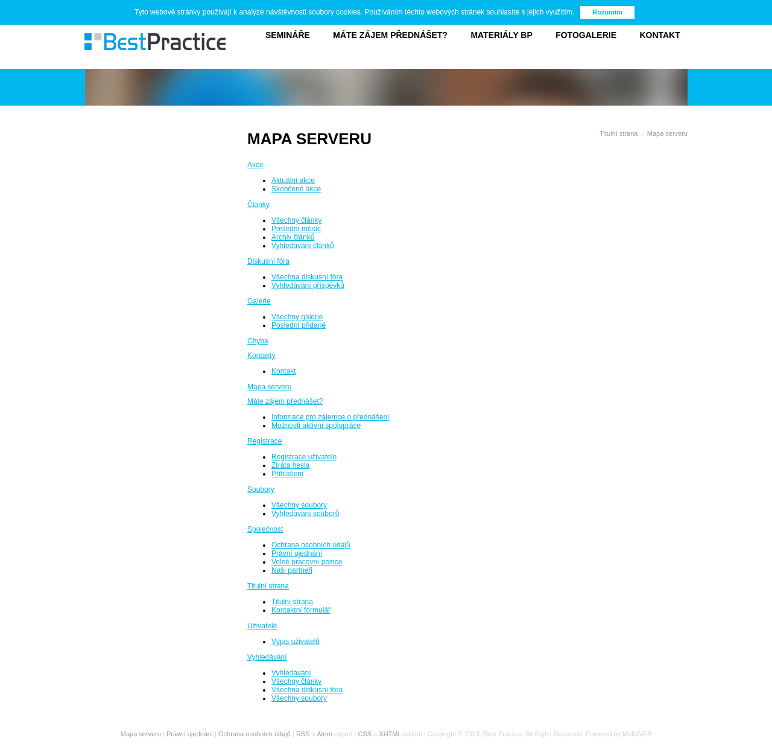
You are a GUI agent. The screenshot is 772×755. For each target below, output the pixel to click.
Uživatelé (262, 626)
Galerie (259, 301)
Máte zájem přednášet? (390, 35)
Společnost (265, 529)
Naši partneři (291, 570)
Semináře (287, 35)
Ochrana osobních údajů (310, 545)
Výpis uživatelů (295, 641)
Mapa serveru (667, 133)
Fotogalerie (585, 35)
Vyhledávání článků (302, 245)
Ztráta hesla (290, 465)
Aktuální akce (293, 180)
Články (258, 204)
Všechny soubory (299, 505)
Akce (255, 165)
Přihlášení (287, 474)
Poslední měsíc (296, 229)
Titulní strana (619, 133)
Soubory (260, 489)
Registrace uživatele (304, 457)
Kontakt (659, 35)
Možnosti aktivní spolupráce (316, 425)
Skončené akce (296, 189)
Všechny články (296, 220)
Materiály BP (501, 35)
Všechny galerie (297, 317)
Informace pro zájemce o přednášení (330, 417)
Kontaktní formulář (301, 610)
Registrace (264, 441)
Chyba (257, 341)
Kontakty (261, 355)
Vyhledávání (267, 657)
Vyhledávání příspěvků (307, 285)
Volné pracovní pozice (306, 562)
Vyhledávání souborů (305, 513)
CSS (365, 733)
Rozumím (607, 12)
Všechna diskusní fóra (307, 277)
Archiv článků (292, 237)
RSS (303, 733)
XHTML (390, 733)
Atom (324, 733)
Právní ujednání (296, 553)
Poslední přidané (298, 325)
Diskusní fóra (268, 261)
